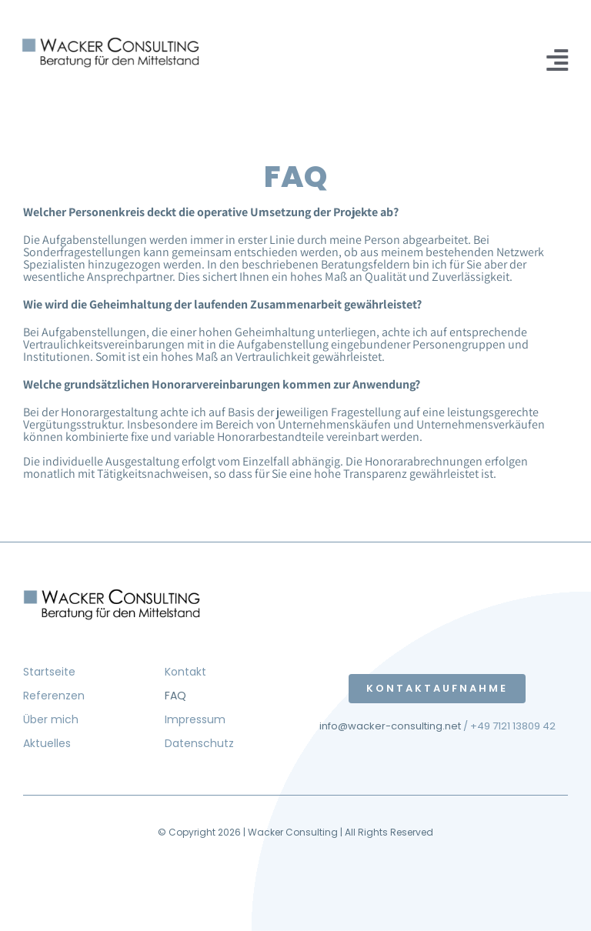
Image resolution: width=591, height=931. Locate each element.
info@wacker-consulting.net (390, 726)
